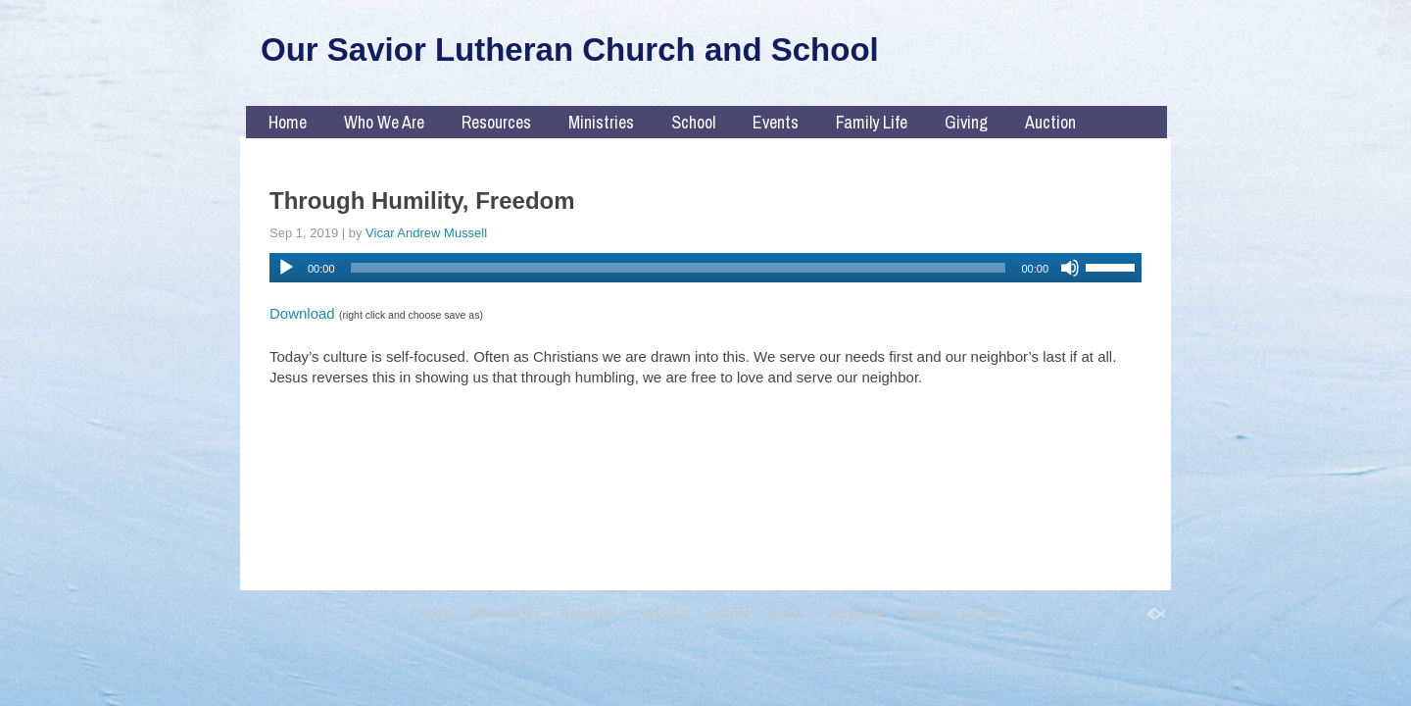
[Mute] (1070, 267)
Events (776, 122)
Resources (496, 122)
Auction (1050, 122)
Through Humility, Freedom (422, 200)
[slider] (678, 268)
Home (287, 122)
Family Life (871, 122)
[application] (705, 267)
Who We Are (384, 122)
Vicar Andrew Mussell (426, 233)
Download (302, 313)
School (693, 122)
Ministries (601, 122)
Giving (966, 122)
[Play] (286, 267)
